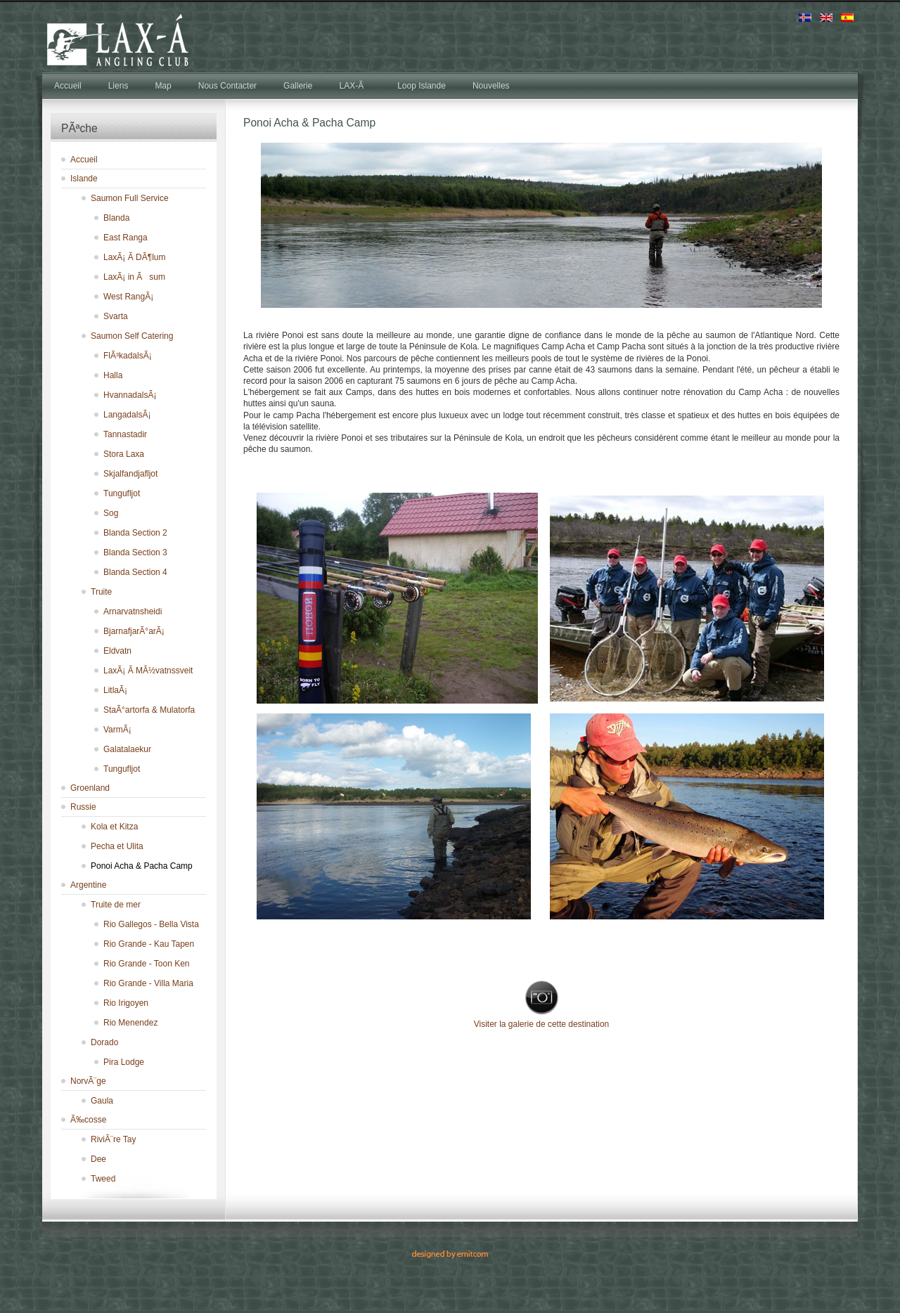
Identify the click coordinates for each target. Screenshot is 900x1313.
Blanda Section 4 (135, 572)
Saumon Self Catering (132, 336)
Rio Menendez (130, 1023)
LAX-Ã (355, 86)
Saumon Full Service (130, 198)
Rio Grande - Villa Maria (148, 983)
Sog (110, 513)
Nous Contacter (227, 86)
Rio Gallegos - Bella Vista (151, 924)
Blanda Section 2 (135, 533)
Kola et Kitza (114, 827)
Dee (98, 1159)
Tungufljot (121, 493)
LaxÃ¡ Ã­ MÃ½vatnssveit (148, 670)
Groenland (90, 788)
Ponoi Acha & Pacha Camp (142, 866)
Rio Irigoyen (125, 1003)
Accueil (68, 86)
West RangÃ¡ (128, 297)
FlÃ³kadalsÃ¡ (127, 356)
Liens (118, 86)
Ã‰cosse (88, 1120)
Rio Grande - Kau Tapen (148, 944)
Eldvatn (117, 651)
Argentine (88, 885)
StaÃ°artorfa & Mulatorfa (149, 710)
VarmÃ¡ (117, 730)
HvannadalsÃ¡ (129, 395)
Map (163, 86)
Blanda (116, 218)
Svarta (115, 316)
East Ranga (125, 237)
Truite (101, 592)
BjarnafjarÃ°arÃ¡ (134, 631)
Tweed (103, 1179)
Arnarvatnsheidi (132, 611)
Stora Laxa (123, 454)
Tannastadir (125, 434)
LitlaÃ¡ (115, 690)
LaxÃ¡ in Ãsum (134, 277)
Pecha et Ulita (117, 846)
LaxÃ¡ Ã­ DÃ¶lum (134, 257)
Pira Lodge (123, 1062)
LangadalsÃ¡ (126, 415)
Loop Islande (421, 86)
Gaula (102, 1101)
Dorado (104, 1042)
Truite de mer (116, 905)
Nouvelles (491, 86)
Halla (112, 375)
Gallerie (297, 86)
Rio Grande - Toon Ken (146, 964)
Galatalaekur (127, 749)
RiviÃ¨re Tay (113, 1139)
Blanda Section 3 (135, 552)
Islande (84, 178)
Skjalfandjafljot (130, 474)
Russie (83, 807)
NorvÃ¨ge (88, 1081)
